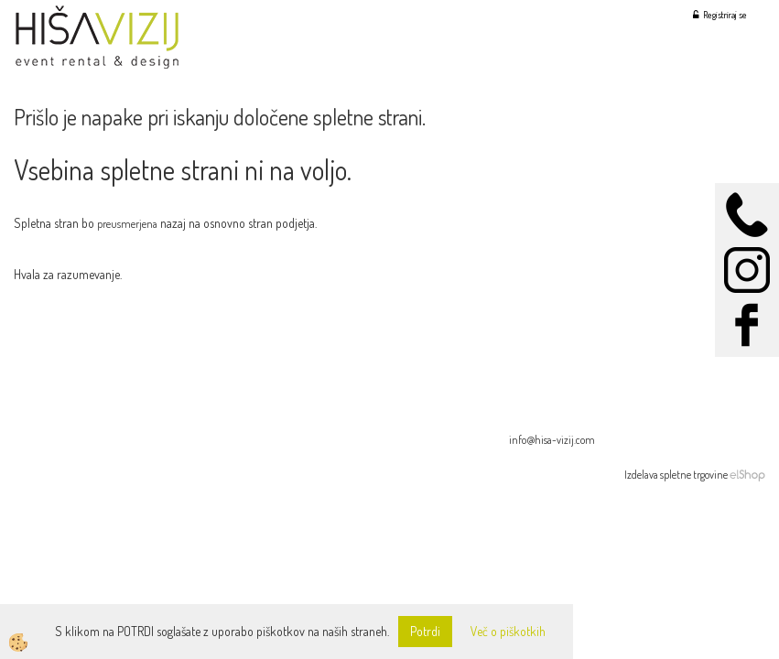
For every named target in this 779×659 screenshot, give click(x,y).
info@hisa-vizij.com (552, 440)
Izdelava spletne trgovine (676, 474)
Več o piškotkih (508, 631)
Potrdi (425, 631)
